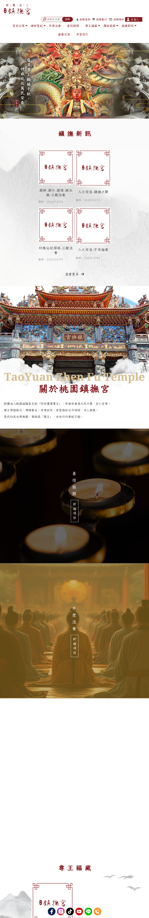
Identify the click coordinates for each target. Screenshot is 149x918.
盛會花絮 (64, 34)
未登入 (135, 19)
